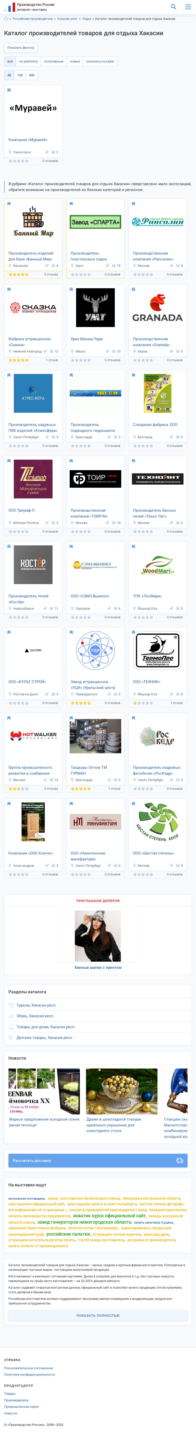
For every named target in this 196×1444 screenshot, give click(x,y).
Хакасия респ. (67, 19)
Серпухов (80, 608)
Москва (141, 266)
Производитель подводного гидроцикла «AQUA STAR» (93, 428)
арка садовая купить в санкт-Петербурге (102, 1204)
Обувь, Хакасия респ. (35, 1016)
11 (54, 608)
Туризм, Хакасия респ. (37, 1005)
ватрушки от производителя (151, 1240)
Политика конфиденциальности (29, 1374)
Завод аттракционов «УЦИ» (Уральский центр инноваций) (93, 685)
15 (116, 266)
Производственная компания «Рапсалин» (153, 256)
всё (10, 61)
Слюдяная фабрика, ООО (155, 424)
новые (75, 61)
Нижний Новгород (25, 351)
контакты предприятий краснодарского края (107, 1210)
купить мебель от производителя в (38, 1246)
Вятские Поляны (23, 523)
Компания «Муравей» (27, 139)
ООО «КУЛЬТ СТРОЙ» (27, 682)
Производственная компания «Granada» (151, 342)
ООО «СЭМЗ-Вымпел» (90, 596)
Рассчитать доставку (98, 1160)
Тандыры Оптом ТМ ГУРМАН (89, 770)
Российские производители (33, 19)
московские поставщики (26, 1198)
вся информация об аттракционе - (37, 1210)
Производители (16, 1400)
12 (54, 351)
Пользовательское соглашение (28, 1368)
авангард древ (156, 1234)
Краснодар (81, 437)
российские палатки (68, 1234)
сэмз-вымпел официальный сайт (36, 1204)
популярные (54, 61)
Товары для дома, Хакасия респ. (46, 1027)
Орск (76, 266)
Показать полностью (98, 1315)
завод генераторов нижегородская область (84, 1222)
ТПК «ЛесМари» (147, 596)
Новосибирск (21, 608)
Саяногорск (19, 152)
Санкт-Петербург (23, 437)
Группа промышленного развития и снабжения (30, 770)
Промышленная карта (21, 1407)
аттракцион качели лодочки (117, 1234)
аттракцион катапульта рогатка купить (41, 1240)
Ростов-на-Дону (23, 694)
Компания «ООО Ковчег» (30, 853)
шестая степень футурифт (161, 1204)
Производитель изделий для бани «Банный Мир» (30, 256)
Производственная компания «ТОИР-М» (89, 513)
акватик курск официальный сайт (109, 1215)
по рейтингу (28, 61)
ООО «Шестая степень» (153, 853)
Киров (140, 351)
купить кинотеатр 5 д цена (153, 1222)
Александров (21, 866)
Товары (10, 1394)
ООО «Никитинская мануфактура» (88, 856)
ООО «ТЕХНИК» (146, 682)
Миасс (78, 351)
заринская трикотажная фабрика (36, 1228)
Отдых (86, 19)
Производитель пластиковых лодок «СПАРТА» (89, 256)
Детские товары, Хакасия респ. (45, 1037)
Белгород (142, 437)
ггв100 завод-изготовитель (101, 1240)
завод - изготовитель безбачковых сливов (83, 1198)
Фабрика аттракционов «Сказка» (29, 342)
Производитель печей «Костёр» (28, 599)
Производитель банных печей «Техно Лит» (154, 513)
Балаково (18, 266)
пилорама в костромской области (151, 1198)
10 (116, 351)
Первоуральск (83, 694)
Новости (10, 1413)
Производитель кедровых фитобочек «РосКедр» (156, 770)
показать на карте (100, 61)
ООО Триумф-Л (21, 510)
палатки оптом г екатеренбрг (93, 1228)
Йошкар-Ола (145, 608)
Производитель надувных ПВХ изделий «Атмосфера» (32, 427)
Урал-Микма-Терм (87, 339)
